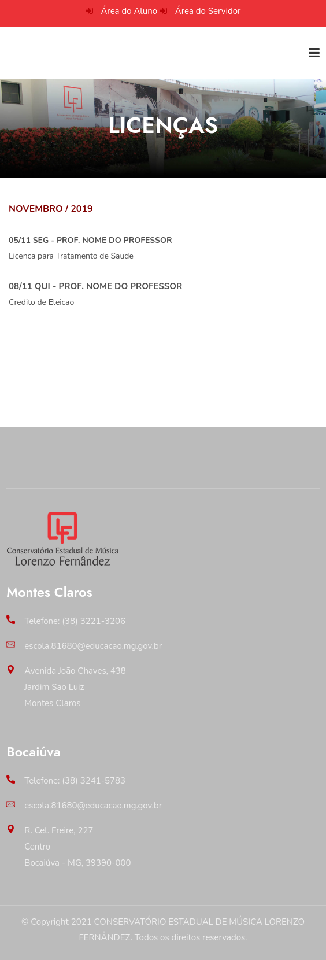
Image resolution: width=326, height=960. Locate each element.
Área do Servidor (208, 11)
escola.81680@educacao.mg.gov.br (93, 646)
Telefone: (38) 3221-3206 (74, 621)
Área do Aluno (129, 11)
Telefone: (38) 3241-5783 (74, 781)
